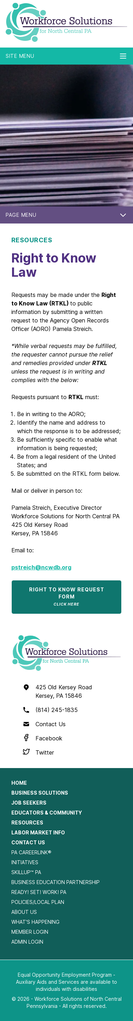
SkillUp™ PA (26, 872)
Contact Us (50, 724)
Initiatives (24, 862)
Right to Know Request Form (66, 596)
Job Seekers (28, 803)
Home (19, 783)
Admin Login (27, 942)
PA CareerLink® (31, 852)
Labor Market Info (38, 832)
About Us (24, 912)
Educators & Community (46, 813)
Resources (27, 822)
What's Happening (35, 922)
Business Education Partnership (55, 882)
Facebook (48, 738)
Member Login (29, 932)
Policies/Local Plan (37, 902)
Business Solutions (39, 793)
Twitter (44, 752)
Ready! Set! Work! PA (38, 892)
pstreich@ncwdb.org (41, 567)
